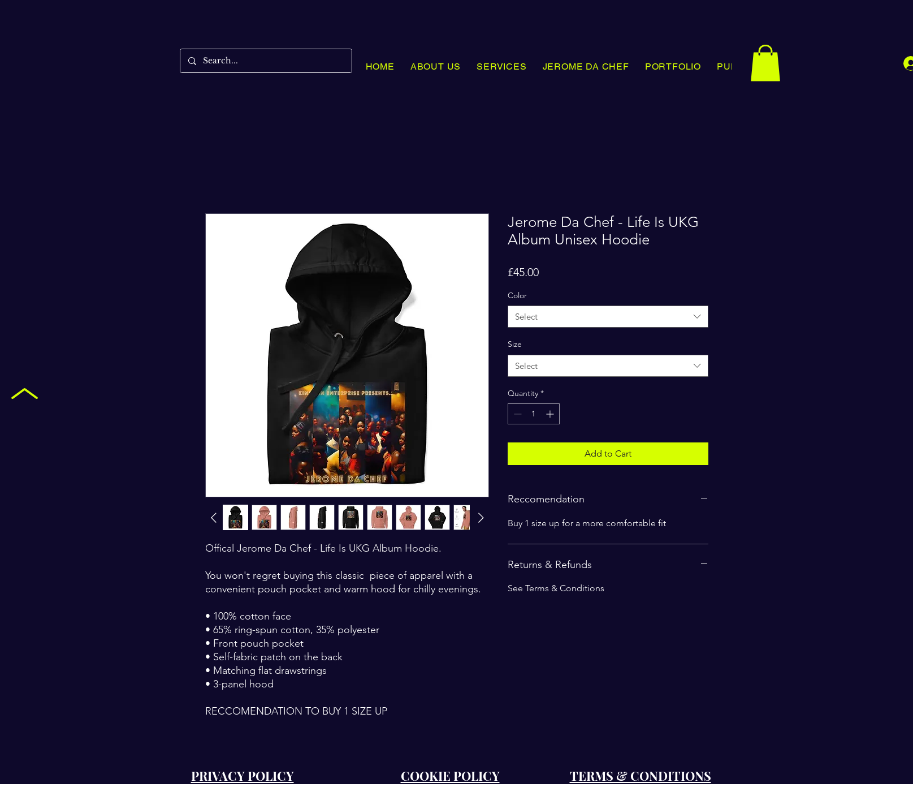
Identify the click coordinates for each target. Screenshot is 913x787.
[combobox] (608, 317)
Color (517, 295)
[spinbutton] (533, 414)
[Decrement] (516, 414)
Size (515, 344)
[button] (765, 63)
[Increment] (551, 414)
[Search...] (265, 60)
